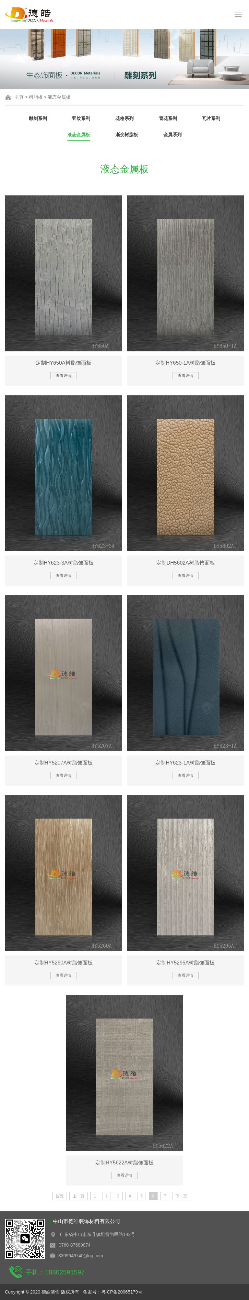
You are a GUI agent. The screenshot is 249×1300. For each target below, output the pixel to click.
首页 (59, 1196)
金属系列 (172, 134)
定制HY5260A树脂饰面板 (63, 962)
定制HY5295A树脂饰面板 (185, 962)
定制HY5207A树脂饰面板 (63, 763)
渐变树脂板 (126, 134)
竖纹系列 (81, 118)
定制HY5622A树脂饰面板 (124, 1162)
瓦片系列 (211, 118)
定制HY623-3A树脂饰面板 (63, 563)
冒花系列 (168, 118)
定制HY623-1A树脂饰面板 (185, 763)
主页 (19, 97)
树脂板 (35, 97)
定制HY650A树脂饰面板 (63, 363)
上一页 (78, 1196)
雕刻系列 (38, 118)
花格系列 (124, 118)
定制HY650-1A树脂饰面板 (185, 363)
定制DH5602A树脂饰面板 (185, 563)
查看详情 (63, 375)
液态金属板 (59, 97)
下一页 (181, 1196)
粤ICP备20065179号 (122, 1291)
